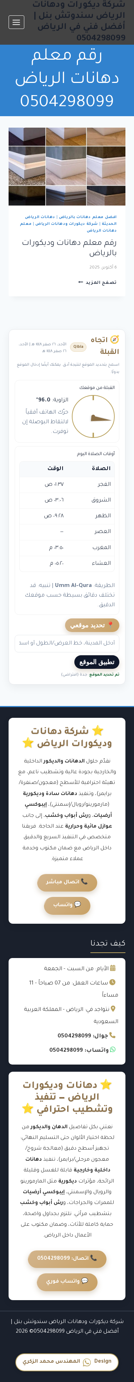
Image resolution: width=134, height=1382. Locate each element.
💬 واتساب (67, 905)
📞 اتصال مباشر (67, 882)
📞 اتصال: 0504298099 (67, 1259)
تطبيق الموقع (96, 662)
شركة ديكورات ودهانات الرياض (66, 224)
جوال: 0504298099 (83, 1036)
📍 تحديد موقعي (92, 625)
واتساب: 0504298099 (79, 1051)
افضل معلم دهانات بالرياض (88, 217)
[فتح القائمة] (16, 22)
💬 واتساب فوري (67, 1282)
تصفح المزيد (97, 283)
